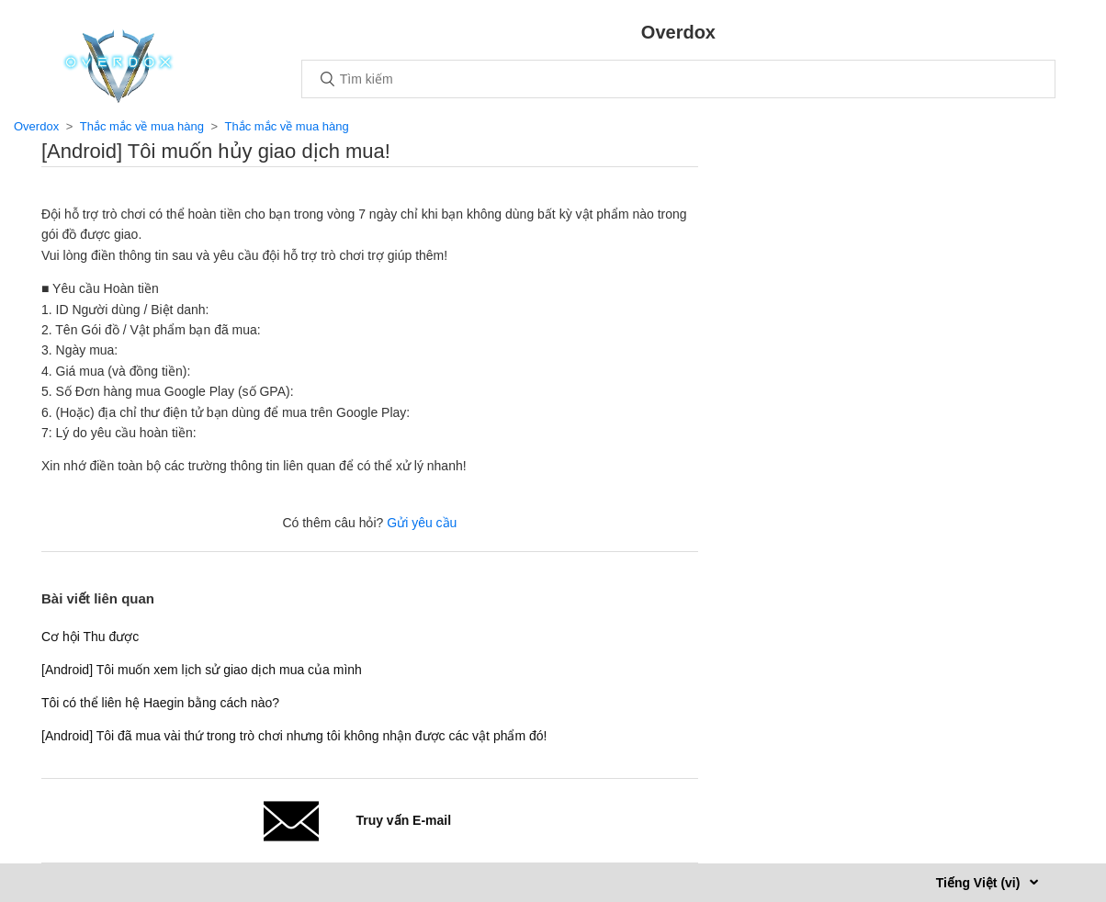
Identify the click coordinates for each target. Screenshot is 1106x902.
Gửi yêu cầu (422, 522)
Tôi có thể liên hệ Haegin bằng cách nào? (160, 702)
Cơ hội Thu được (90, 636)
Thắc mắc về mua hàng (142, 126)
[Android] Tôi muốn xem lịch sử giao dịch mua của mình (201, 669)
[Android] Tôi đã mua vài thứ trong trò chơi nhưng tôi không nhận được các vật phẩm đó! (294, 735)
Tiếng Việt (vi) (980, 882)
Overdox (36, 126)
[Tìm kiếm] (678, 79)
